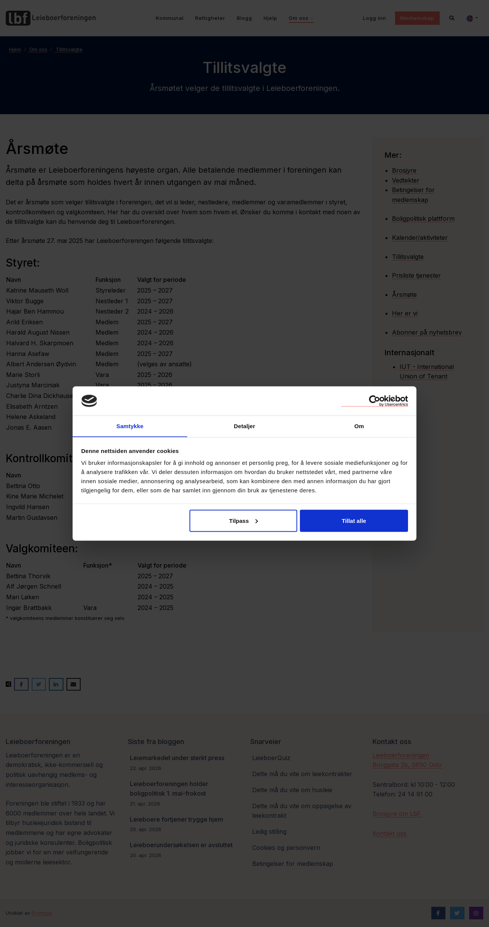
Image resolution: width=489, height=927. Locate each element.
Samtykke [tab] (130, 425)
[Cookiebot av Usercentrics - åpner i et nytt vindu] (374, 400)
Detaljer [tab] (244, 425)
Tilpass (243, 521)
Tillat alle (354, 521)
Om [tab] (359, 425)
